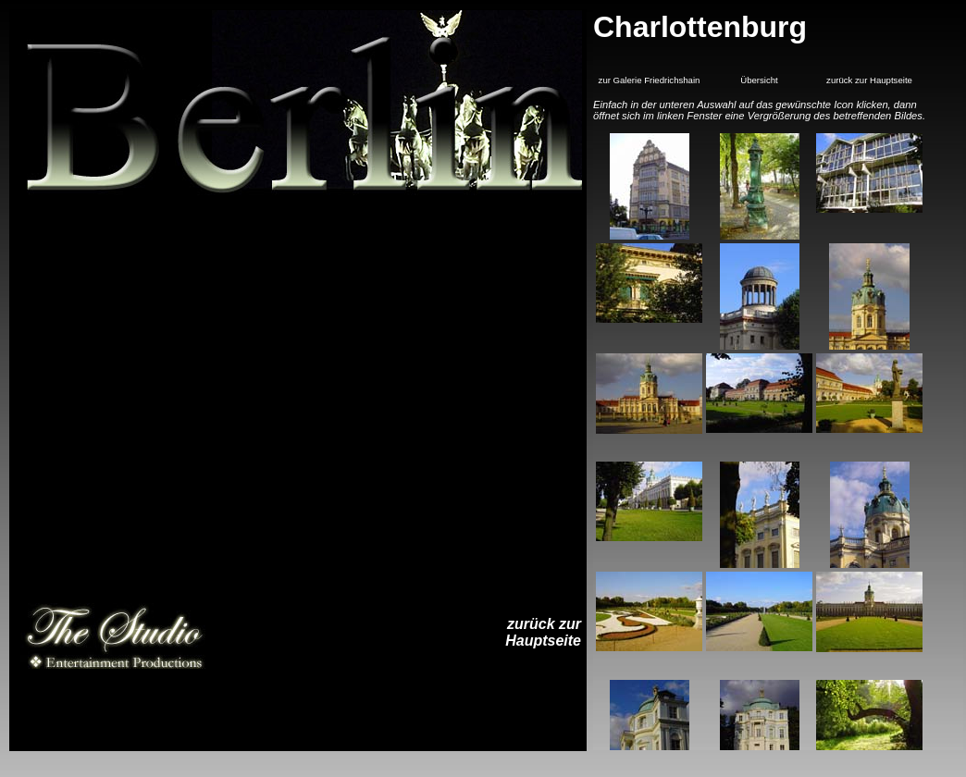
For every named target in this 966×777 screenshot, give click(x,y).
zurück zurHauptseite (543, 632)
